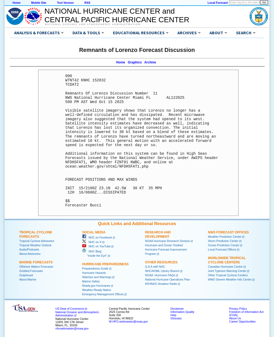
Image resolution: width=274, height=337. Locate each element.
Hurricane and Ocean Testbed (164, 245)
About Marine (27, 279)
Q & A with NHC (155, 266)
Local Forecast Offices (222, 249)
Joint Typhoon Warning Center (227, 270)
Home (17, 2)
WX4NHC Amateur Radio (161, 283)
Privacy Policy (238, 308)
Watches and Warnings (96, 277)
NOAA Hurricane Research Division (167, 241)
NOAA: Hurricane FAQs (160, 275)
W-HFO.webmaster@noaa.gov (128, 321)
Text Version (65, 2)
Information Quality (182, 311)
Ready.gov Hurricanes (96, 285)
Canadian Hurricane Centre (225, 266)
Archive (150, 62)
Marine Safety (91, 281)
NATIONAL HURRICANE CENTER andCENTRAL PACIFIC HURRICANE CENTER (116, 15)
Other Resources (161, 262)
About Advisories (29, 253)
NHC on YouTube (96, 246)
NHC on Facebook (97, 237)
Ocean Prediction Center (223, 245)
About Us (235, 318)
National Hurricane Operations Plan (167, 279)
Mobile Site (38, 2)
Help (173, 315)
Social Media (93, 232)
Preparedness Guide (95, 268)
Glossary (176, 318)
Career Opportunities (242, 321)
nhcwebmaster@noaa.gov (72, 328)
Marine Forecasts (36, 262)
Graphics (135, 62)
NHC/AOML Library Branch (162, 270)
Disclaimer (177, 308)
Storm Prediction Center (223, 241)
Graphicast (26, 275)
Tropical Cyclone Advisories (36, 241)
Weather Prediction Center (224, 236)
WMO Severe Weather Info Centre (230, 279)
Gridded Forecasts (31, 270)
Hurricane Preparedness (105, 264)
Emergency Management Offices (103, 294)
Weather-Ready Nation (96, 289)
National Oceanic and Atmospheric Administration (92, 24)
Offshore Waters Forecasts (36, 266)
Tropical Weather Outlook (35, 245)
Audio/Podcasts (29, 249)
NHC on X (91, 242)
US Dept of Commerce (69, 308)
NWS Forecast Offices (228, 232)
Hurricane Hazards (94, 272)
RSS (87, 2)
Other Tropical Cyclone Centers (228, 275)
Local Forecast (218, 2)
